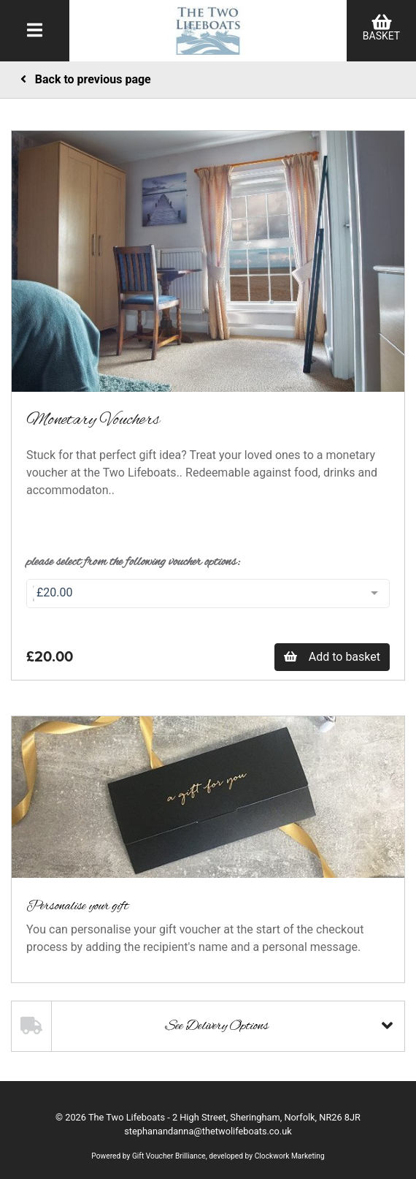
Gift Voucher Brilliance (169, 1156)
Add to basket (332, 657)
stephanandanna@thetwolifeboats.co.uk (208, 1131)
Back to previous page (85, 79)
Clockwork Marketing (290, 1156)
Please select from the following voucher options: (133, 562)
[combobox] (208, 593)
